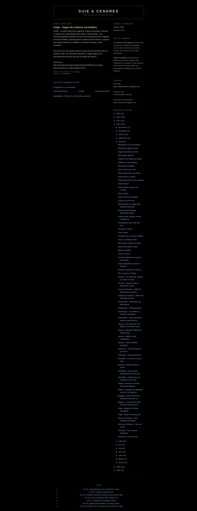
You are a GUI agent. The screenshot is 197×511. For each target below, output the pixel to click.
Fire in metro (123, 232)
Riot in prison (123, 193)
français (66, 73)
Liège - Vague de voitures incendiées (75, 27)
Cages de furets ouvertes (128, 152)
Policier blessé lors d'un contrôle (130, 180)
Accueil (81, 91)
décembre (122, 127)
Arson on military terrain (127, 240)
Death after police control (128, 247)
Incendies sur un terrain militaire (130, 236)
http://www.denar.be (101, 492)
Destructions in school (126, 177)
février (121, 459)
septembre (122, 138)
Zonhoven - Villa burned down (130, 355)
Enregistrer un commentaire (64, 87)
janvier (121, 462)
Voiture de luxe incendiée (128, 197)
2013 (118, 114)
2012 (118, 117)
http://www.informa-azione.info (101, 504)
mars (120, 455)
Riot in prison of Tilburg (127, 273)
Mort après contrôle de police (129, 243)
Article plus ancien (102, 91)
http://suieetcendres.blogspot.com (127, 86)
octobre (121, 134)
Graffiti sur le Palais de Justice (130, 159)
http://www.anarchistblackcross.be (101, 495)
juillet (120, 441)
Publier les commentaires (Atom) (77, 96)
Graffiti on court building (127, 162)
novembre (122, 131)
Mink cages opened (125, 155)
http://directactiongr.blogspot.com (101, 506)
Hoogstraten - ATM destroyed (129, 308)
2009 (118, 467)
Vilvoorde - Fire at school (128, 437)
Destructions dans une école (129, 173)
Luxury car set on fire (126, 201)
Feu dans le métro (125, 229)
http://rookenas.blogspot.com (101, 489)
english (116, 27)
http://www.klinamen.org (101, 501)
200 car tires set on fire (127, 170)
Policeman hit (123, 184)
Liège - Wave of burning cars (129, 414)
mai (120, 448)
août (120, 142)
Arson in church (124, 254)
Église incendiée (124, 250)
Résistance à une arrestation (129, 145)
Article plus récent (60, 91)
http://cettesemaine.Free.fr (101, 498)
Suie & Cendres (99, 11)
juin (120, 445)
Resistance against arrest (128, 148)
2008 (118, 470)
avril (120, 452)
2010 (118, 124)
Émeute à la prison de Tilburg (129, 270)
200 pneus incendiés (126, 166)
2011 (118, 121)
